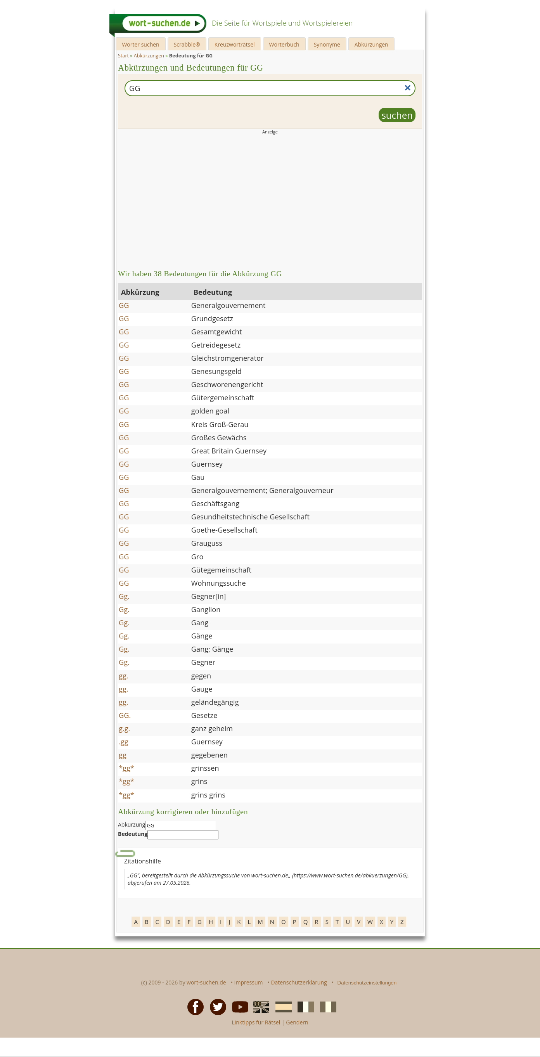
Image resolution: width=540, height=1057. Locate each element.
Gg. (124, 596)
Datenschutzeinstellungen (367, 983)
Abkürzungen (371, 44)
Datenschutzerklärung (299, 982)
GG (124, 305)
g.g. (124, 728)
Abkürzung (131, 824)
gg (122, 754)
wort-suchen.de (206, 982)
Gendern (297, 1022)
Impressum (248, 982)
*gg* (126, 768)
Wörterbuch (284, 44)
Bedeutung (132, 833)
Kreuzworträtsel (235, 44)
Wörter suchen (140, 44)
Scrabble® (187, 44)
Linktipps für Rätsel (256, 1022)
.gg (123, 741)
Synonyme (327, 44)
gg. (123, 675)
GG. (125, 715)
